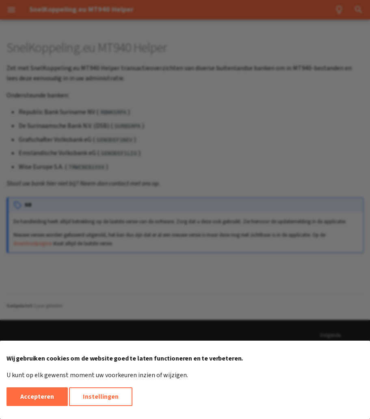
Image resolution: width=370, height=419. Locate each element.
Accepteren (37, 396)
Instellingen (101, 396)
